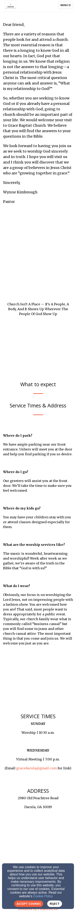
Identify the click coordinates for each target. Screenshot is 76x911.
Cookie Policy (43, 896)
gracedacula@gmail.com (36, 768)
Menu (66, 5)
